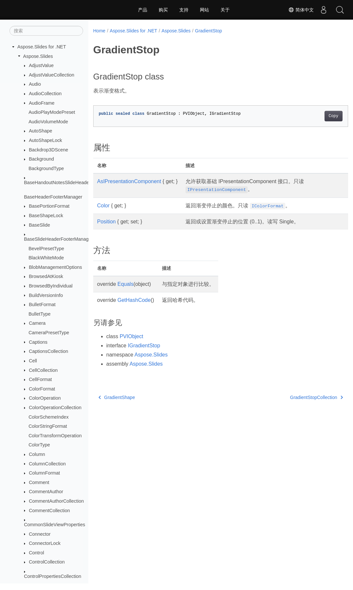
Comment (39, 482)
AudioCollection (45, 93)
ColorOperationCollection (55, 407)
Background (41, 159)
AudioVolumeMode (48, 121)
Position (106, 221)
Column (37, 454)
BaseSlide (39, 225)
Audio (35, 84)
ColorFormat (42, 388)
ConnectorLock (45, 543)
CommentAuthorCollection (56, 501)
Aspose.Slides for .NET (41, 46)
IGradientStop (144, 345)
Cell (33, 360)
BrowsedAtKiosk (46, 276)
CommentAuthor (46, 491)
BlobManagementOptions (55, 267)
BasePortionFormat (49, 206)
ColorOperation (45, 398)
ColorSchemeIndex (48, 417)
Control (36, 552)
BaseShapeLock (46, 215)
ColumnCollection (47, 463)
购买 (163, 9)
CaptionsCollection (48, 351)
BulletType (39, 314)
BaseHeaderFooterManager (53, 197)
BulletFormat (42, 304)
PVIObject (131, 336)
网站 (204, 9)
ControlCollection (47, 561)
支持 (183, 9)
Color (103, 205)
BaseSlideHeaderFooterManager (58, 239)
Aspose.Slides (38, 56)
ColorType (39, 444)
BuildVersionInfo (46, 295)
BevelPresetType (46, 248)
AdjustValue (41, 65)
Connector (39, 534)
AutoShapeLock (45, 140)
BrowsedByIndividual (51, 285)
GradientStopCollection (298, 397)
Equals (125, 284)
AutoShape (40, 130)
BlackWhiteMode (46, 257)
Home (99, 30)
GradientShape (116, 397)
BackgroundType (46, 168)
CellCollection (43, 370)
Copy (315, 116)
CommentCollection (49, 510)
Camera (37, 323)
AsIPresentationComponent (129, 181)
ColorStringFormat (47, 426)
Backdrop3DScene (48, 149)
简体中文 (301, 10)
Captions (38, 342)
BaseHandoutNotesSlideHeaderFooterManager (73, 182)
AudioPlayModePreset (51, 112)
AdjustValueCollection (51, 75)
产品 (142, 9)
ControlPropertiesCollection (52, 576)
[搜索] (46, 31)
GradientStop (208, 30)
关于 (225, 9)
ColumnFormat (44, 473)
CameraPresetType (48, 332)
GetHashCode (133, 300)
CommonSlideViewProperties (54, 524)
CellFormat (40, 379)
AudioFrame (41, 103)
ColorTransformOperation (55, 435)
